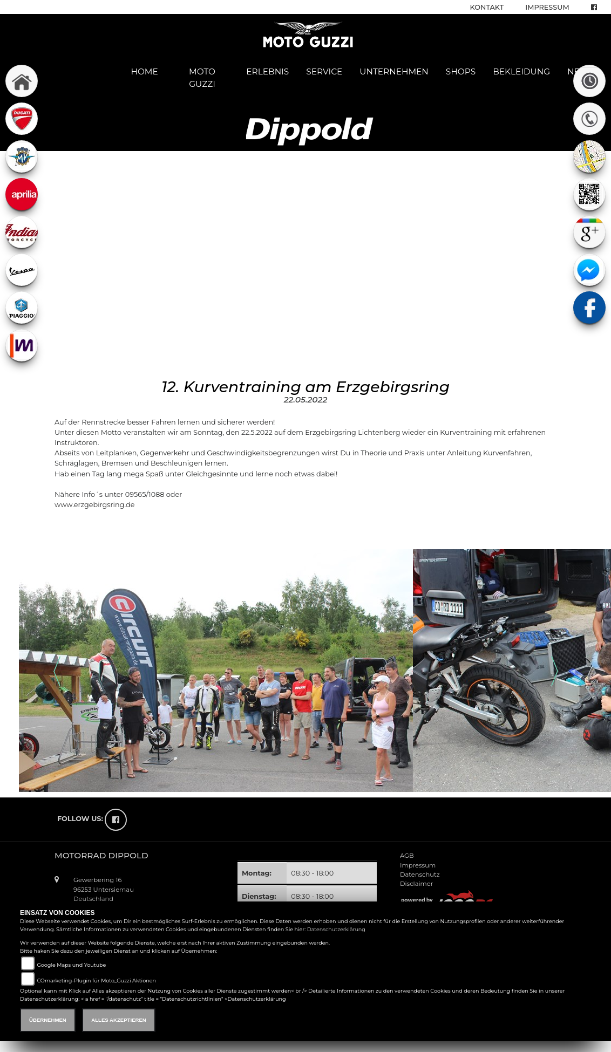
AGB (407, 855)
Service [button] (324, 71)
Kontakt (487, 7)
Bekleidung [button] (521, 71)
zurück (70, 529)
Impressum (547, 7)
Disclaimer (416, 883)
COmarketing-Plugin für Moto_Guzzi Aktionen (96, 980)
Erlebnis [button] (267, 71)
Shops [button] (461, 71)
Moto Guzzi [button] (202, 77)
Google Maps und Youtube (71, 965)
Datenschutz (420, 874)
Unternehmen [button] (394, 71)
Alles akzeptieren (118, 1020)
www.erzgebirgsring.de (94, 505)
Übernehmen (47, 1020)
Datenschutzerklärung (336, 929)
